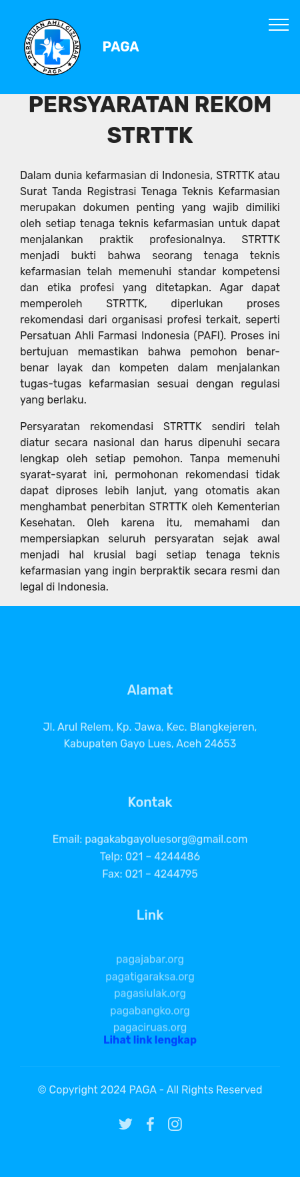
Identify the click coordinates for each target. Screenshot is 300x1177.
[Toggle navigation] (279, 24)
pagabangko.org (150, 1031)
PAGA (121, 47)
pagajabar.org (150, 979)
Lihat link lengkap (150, 1043)
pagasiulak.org (150, 1013)
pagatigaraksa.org (150, 997)
